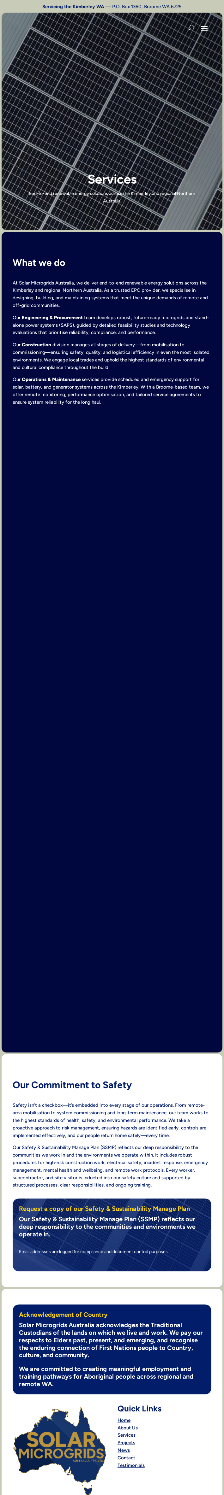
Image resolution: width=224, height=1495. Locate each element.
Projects (126, 1442)
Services (127, 1435)
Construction (36, 345)
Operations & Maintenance (51, 379)
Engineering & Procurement (52, 317)
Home (124, 1420)
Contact (126, 1458)
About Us (128, 1428)
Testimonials (131, 1465)
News (124, 1450)
